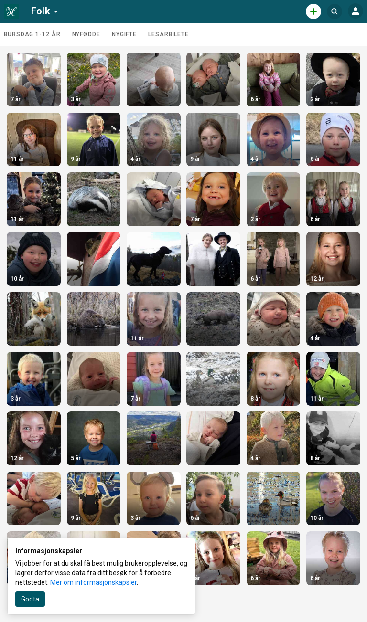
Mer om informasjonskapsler (93, 582)
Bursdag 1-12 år (32, 34)
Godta (30, 599)
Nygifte (124, 34)
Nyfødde (86, 34)
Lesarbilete (168, 34)
